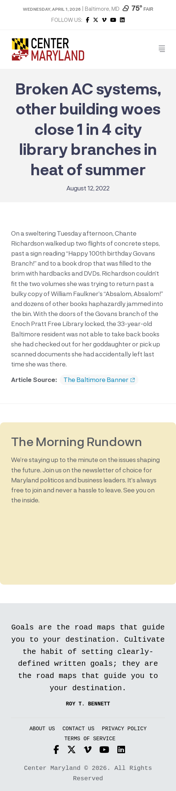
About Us (42, 728)
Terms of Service (89, 738)
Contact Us (78, 728)
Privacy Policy (124, 728)
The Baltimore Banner (99, 380)
